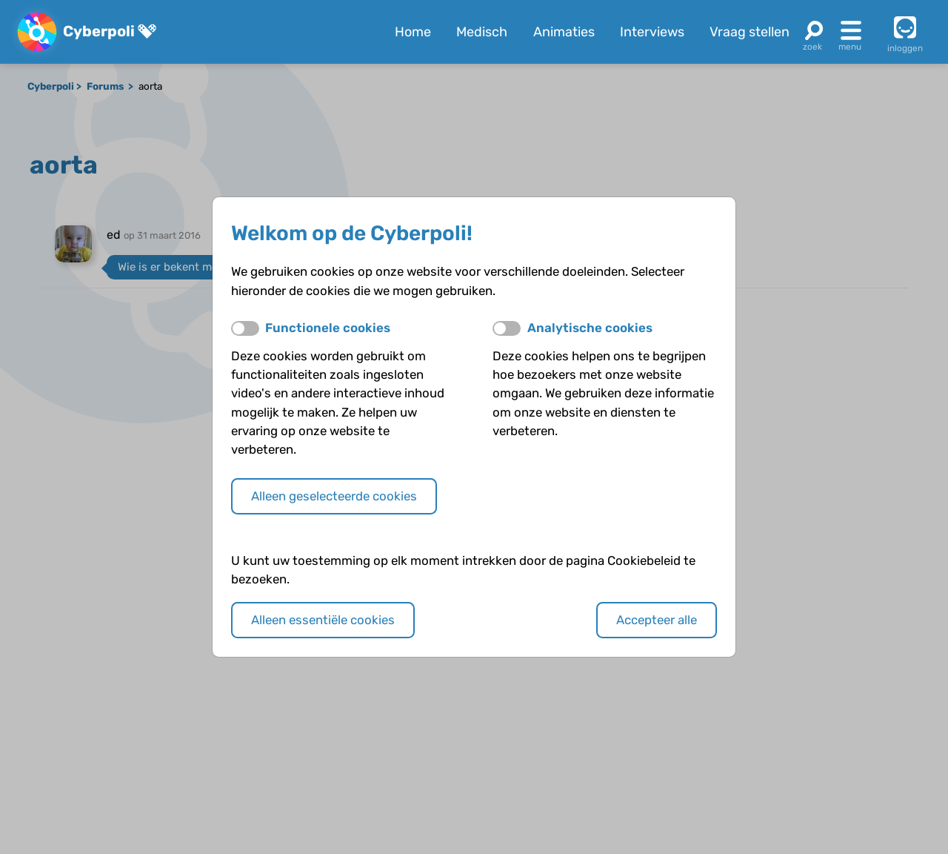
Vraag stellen (750, 32)
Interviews (652, 32)
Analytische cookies (589, 327)
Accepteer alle (656, 619)
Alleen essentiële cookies (323, 619)
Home (413, 32)
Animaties (564, 32)
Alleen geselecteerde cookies (334, 496)
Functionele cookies (327, 327)
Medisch (481, 32)
